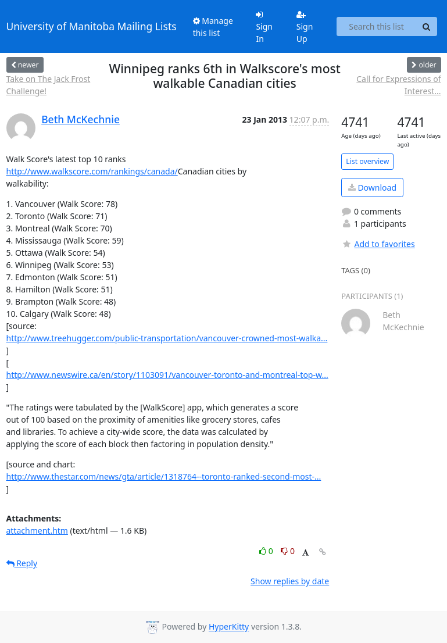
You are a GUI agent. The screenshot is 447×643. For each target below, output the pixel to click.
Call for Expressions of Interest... (398, 85)
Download (372, 187)
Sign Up (304, 27)
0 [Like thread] (267, 550)
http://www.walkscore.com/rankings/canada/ (92, 171)
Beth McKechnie (80, 119)
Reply (22, 563)
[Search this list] (377, 27)
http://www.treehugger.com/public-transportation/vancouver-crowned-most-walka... (167, 338)
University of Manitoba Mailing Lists (91, 26)
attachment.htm (37, 530)
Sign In (264, 27)
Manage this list (213, 26)
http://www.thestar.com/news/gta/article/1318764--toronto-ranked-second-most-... (163, 476)
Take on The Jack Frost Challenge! (48, 85)
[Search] (426, 27)
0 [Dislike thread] (288, 550)
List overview (367, 161)
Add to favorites (377, 243)
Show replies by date (290, 581)
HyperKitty (229, 627)
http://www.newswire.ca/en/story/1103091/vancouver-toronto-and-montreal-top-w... (167, 374)
